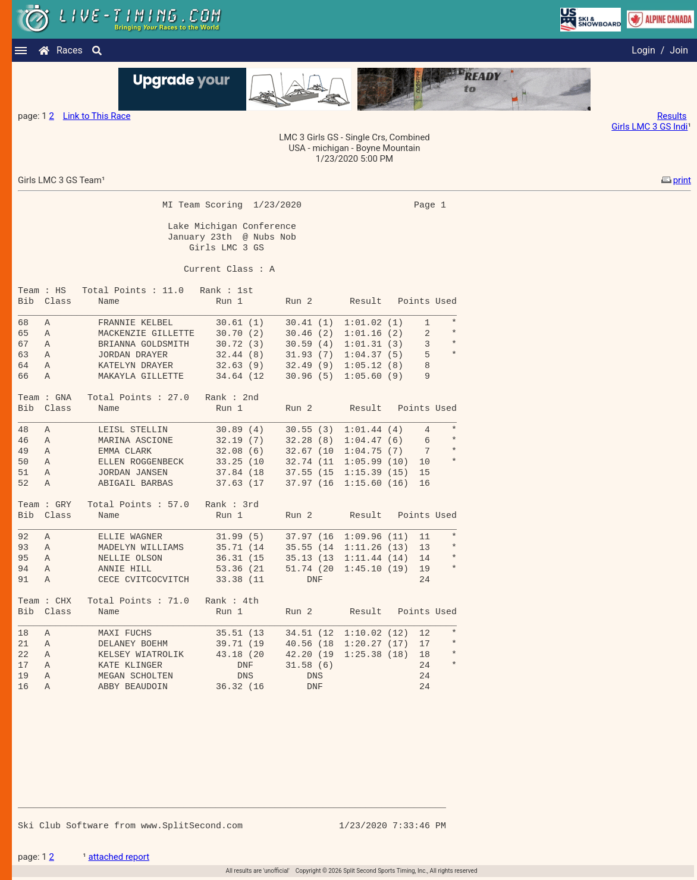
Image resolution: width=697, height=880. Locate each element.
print (675, 180)
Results (672, 116)
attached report (119, 856)
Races (69, 50)
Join (679, 50)
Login (643, 50)
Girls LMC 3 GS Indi (649, 126)
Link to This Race (97, 116)
